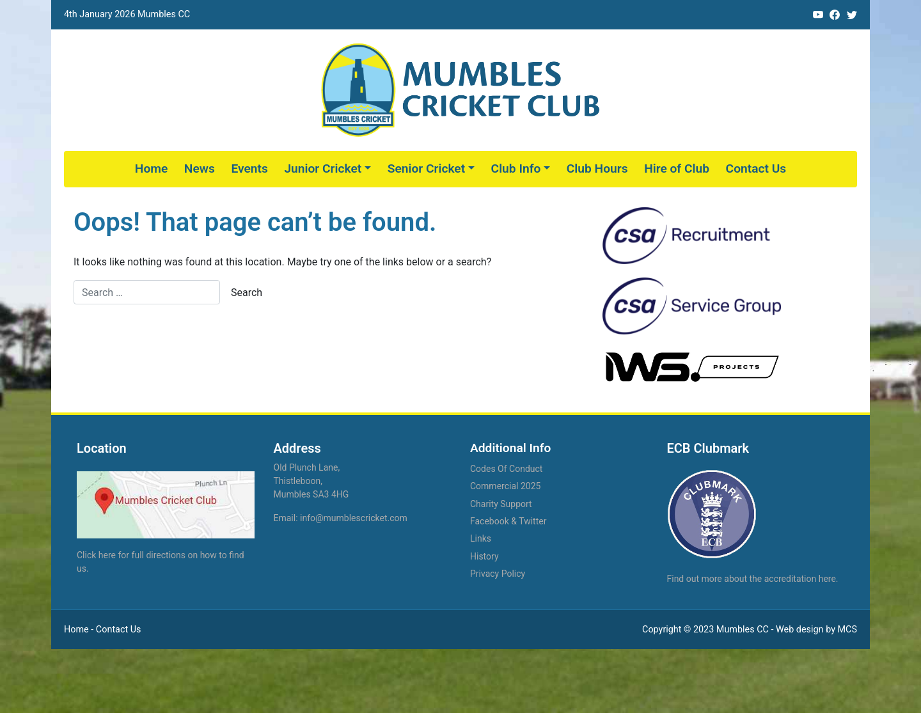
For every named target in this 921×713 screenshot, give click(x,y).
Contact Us (756, 168)
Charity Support (501, 504)
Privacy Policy (497, 573)
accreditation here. (801, 579)
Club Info (516, 168)
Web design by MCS (816, 629)
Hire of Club (676, 168)
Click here (96, 555)
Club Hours (597, 168)
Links (480, 538)
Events (249, 168)
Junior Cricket (322, 168)
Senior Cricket (426, 168)
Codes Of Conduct (506, 469)
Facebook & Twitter (508, 521)
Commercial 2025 (505, 486)
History (484, 556)
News (199, 168)
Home (151, 168)
